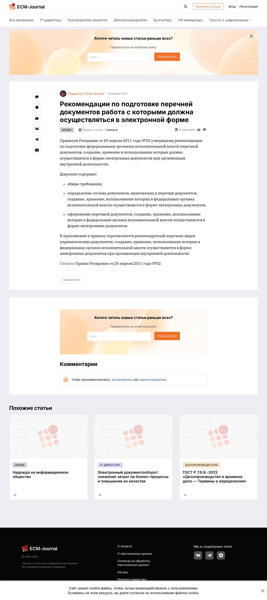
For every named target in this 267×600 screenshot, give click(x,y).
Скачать (67, 263)
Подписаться (167, 56)
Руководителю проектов (87, 20)
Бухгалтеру (163, 20)
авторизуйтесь (122, 379)
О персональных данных (134, 553)
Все (21, 20)
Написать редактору (132, 579)
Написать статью (208, 6)
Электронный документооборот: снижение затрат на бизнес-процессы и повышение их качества (133, 476)
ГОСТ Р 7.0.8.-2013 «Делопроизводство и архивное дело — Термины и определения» (214, 476)
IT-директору (50, 20)
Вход (232, 6)
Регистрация (249, 6)
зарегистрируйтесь (153, 379)
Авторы (122, 572)
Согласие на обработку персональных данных (133, 563)
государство (71, 279)
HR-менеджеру (190, 20)
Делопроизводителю (130, 20)
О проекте (124, 546)
